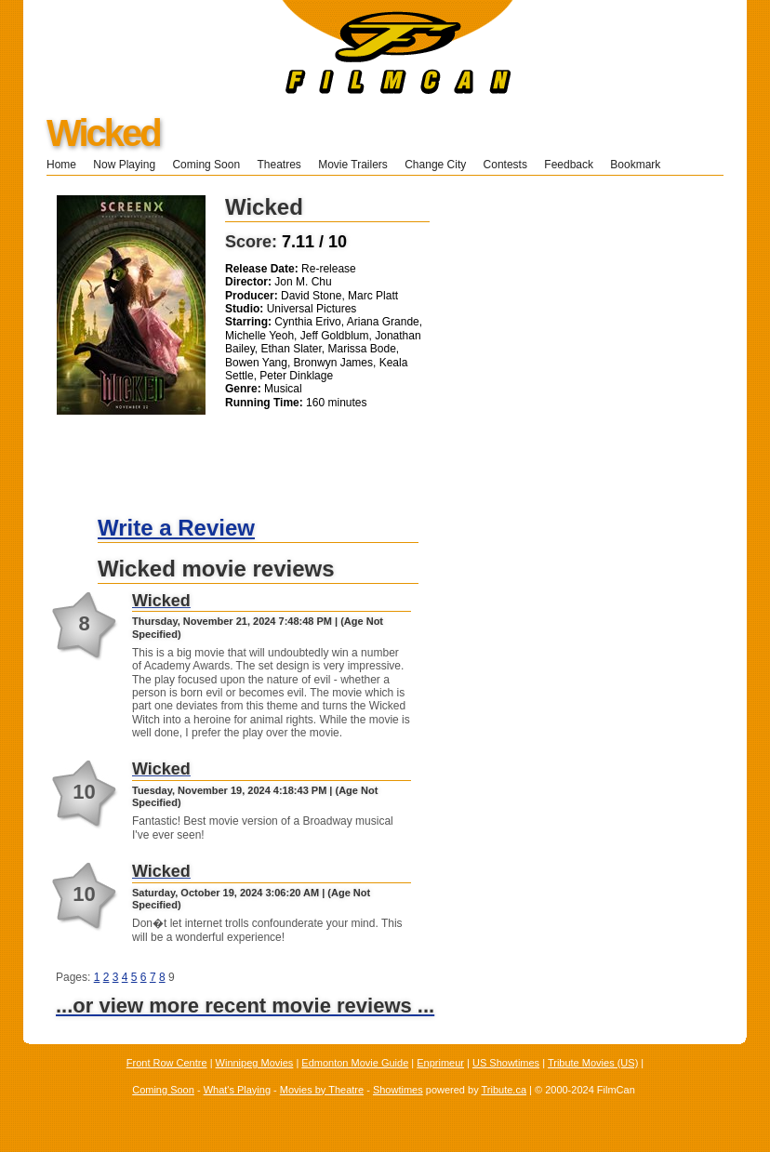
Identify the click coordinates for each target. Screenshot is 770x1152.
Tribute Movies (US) (593, 1062)
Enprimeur (440, 1062)
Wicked (103, 133)
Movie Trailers (353, 164)
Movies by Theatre (322, 1089)
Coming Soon (206, 164)
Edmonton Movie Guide (354, 1062)
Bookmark (641, 164)
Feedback (568, 164)
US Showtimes (505, 1062)
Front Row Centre (166, 1062)
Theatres (278, 164)
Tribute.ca (504, 1089)
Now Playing (124, 164)
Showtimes (398, 1089)
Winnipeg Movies (255, 1062)
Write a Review (176, 527)
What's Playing (237, 1089)
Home (61, 164)
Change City (435, 164)
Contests (505, 164)
